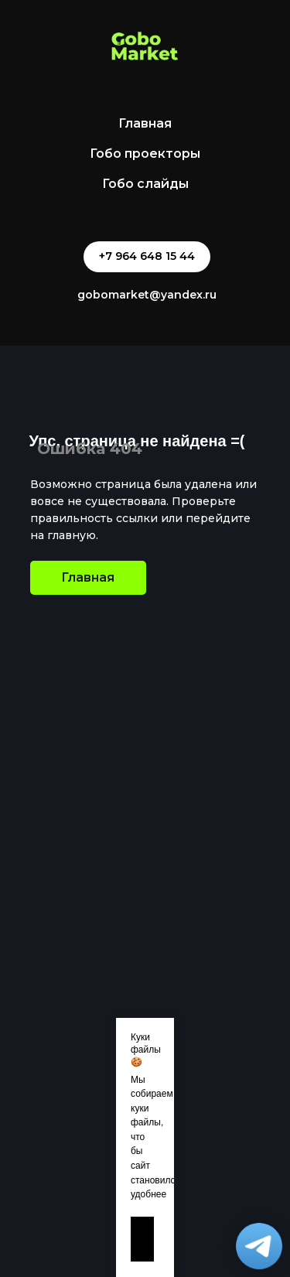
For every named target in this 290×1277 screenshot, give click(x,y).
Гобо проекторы (145, 153)
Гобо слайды (145, 183)
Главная (145, 123)
